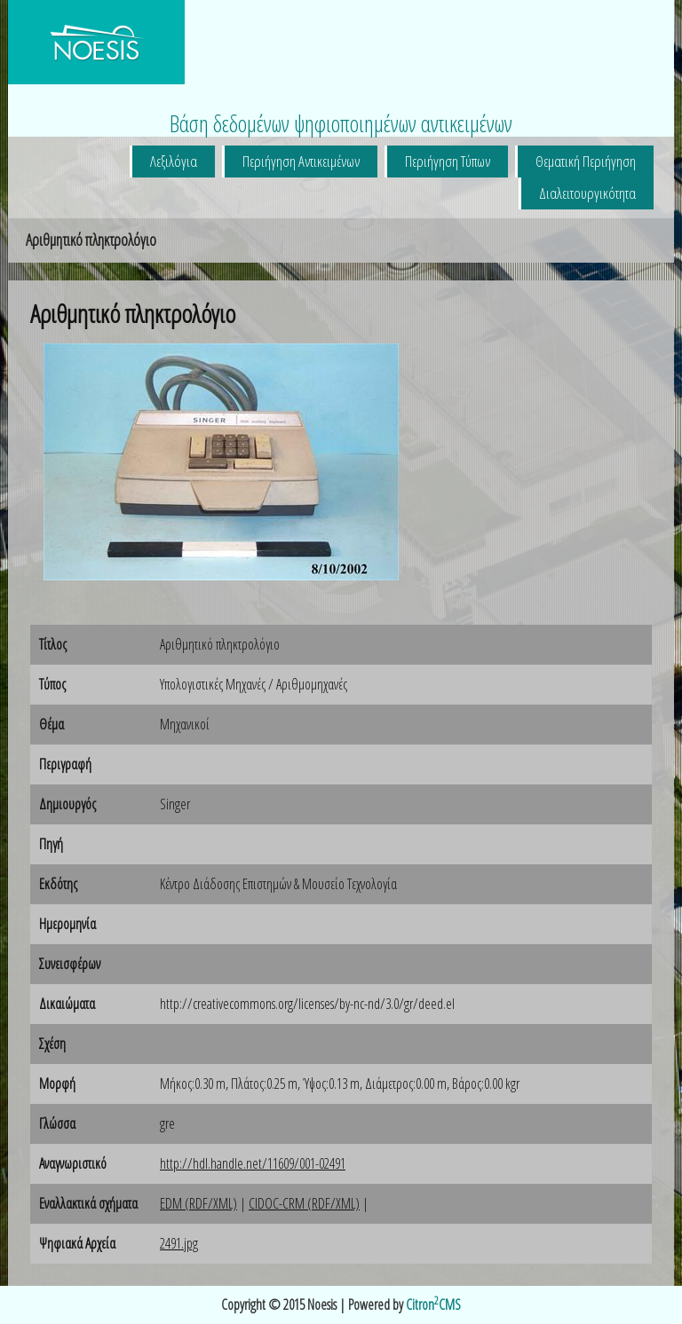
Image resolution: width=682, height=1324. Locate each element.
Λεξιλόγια (173, 161)
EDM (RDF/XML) (198, 1203)
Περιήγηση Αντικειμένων (301, 161)
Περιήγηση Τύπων (447, 161)
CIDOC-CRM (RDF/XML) (304, 1203)
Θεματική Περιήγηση (585, 161)
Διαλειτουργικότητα (587, 193)
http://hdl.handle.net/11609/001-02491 (252, 1163)
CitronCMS (433, 1304)
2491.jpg (179, 1243)
